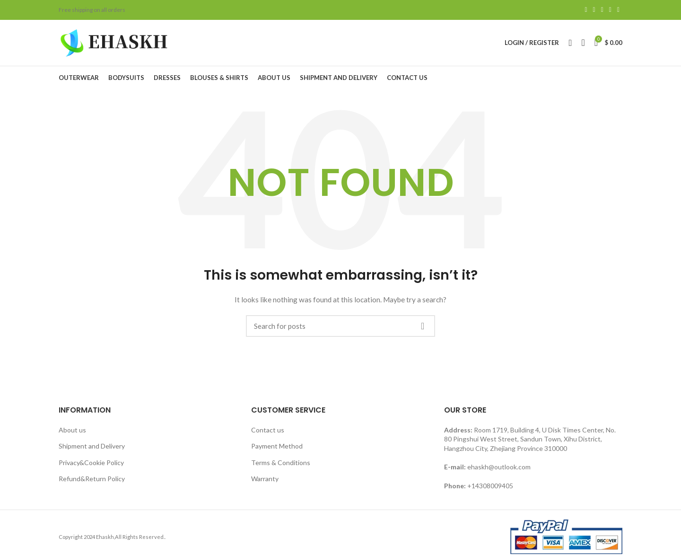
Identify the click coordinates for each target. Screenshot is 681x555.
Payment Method (277, 449)
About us (72, 433)
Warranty (265, 482)
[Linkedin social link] (610, 10)
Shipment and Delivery (92, 449)
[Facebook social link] (586, 10)
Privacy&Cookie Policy (91, 466)
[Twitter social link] (594, 10)
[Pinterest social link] (602, 10)
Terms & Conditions (280, 466)
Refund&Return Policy (92, 482)
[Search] (340, 329)
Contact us (267, 433)
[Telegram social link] (618, 10)
